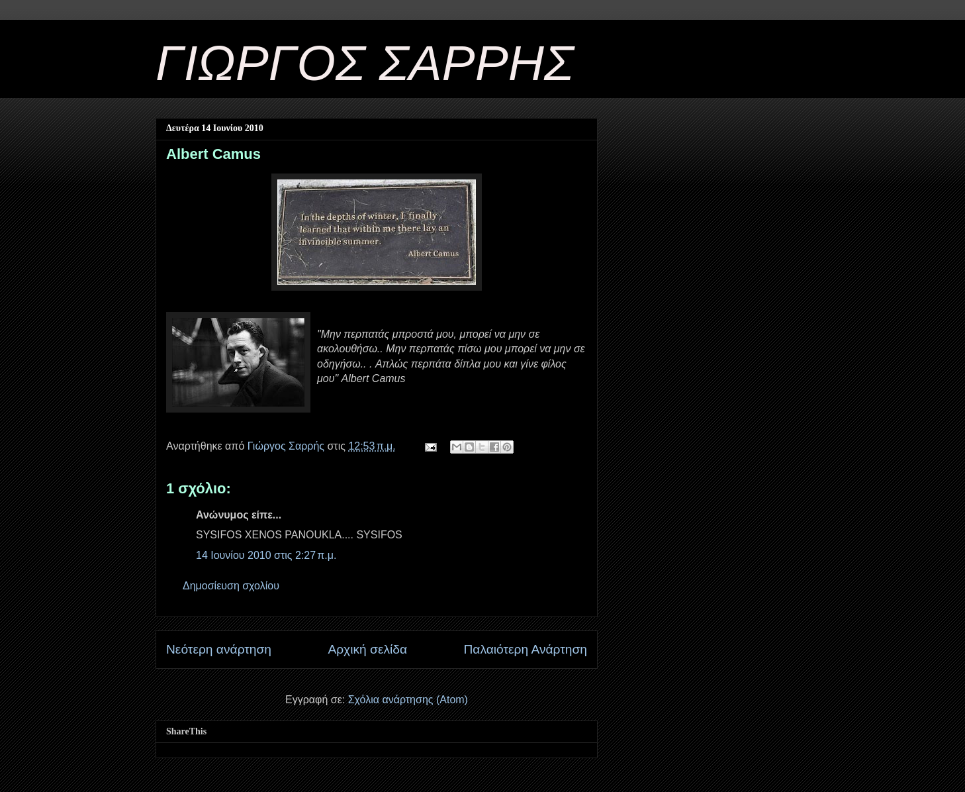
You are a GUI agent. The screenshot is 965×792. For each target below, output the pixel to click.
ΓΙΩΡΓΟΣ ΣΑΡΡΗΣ (365, 63)
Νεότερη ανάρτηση (218, 649)
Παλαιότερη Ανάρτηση (525, 649)
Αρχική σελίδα (367, 649)
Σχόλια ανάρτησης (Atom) (408, 699)
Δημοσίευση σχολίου (231, 585)
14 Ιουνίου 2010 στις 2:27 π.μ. (266, 555)
